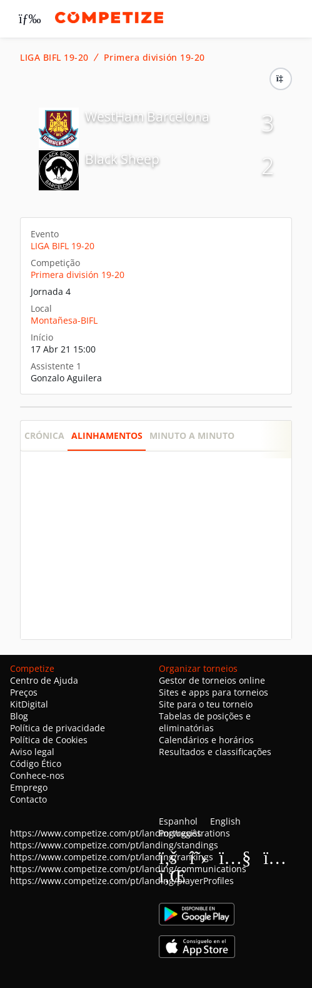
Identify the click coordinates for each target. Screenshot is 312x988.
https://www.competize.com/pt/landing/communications (128, 869)
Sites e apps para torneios (213, 692)
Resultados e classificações (215, 752)
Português (180, 833)
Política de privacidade (57, 728)
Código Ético (35, 763)
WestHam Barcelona (147, 116)
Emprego (29, 787)
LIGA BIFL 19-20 (54, 58)
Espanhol (178, 821)
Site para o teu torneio (206, 704)
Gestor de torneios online (212, 680)
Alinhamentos (107, 435)
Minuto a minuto (191, 435)
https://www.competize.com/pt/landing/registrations (120, 833)
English (225, 821)
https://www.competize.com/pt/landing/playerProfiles (122, 881)
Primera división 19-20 (154, 58)
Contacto (28, 799)
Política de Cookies (49, 740)
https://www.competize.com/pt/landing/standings (114, 845)
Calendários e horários (206, 740)
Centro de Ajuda (44, 680)
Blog (19, 716)
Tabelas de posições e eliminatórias (205, 722)
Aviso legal (32, 752)
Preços (24, 692)
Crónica (44, 435)
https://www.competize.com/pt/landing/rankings (111, 857)
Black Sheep (122, 159)
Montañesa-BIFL (64, 320)
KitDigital (29, 704)
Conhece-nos (37, 775)
